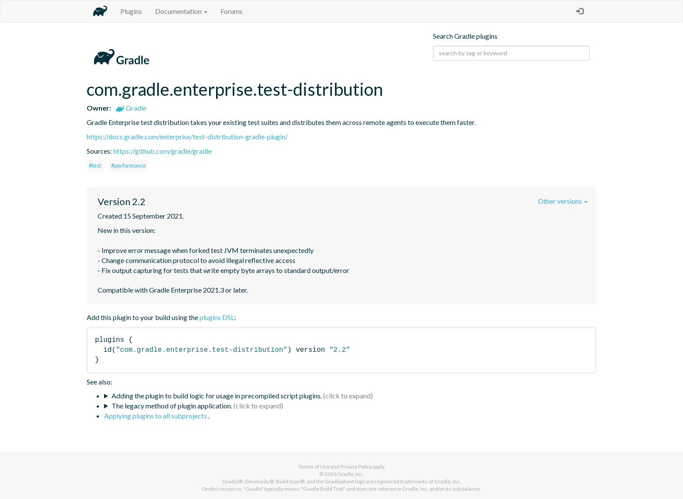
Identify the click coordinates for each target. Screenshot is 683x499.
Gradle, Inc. (351, 474)
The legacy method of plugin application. (172, 405)
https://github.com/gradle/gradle (162, 151)
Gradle (131, 108)
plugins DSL (216, 317)
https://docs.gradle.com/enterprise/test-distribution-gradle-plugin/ (187, 136)
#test (95, 165)
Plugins (131, 11)
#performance (128, 165)
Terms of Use (314, 466)
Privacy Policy (356, 466)
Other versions (563, 201)
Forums (231, 11)
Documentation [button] (181, 11)
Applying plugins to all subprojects (156, 415)
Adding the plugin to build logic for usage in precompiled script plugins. (217, 395)
